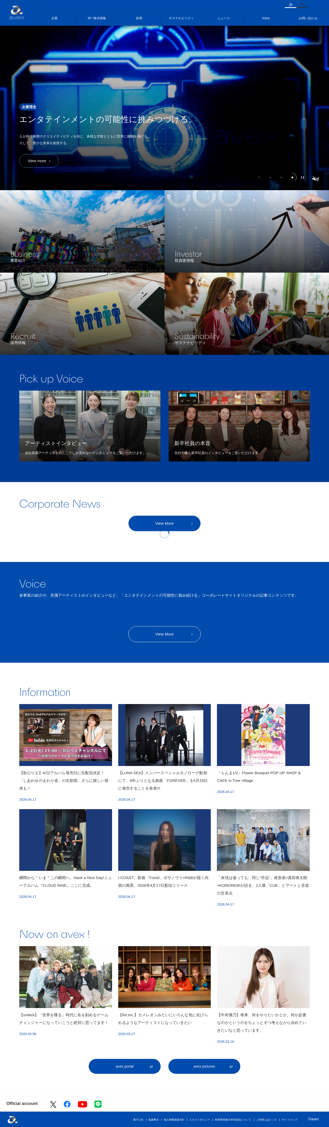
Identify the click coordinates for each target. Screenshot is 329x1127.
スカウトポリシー (199, 1119)
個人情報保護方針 (174, 1119)
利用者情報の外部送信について (233, 1119)
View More (164, 523)
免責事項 (153, 1119)
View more (37, 161)
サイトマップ (289, 1119)
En (302, 4)
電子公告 (138, 1119)
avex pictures (204, 1066)
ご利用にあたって (266, 1119)
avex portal (125, 1066)
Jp (291, 4)
